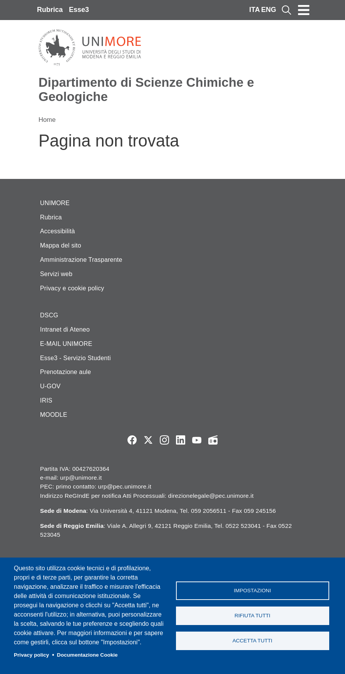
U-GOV (50, 386)
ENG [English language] (268, 9)
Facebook (132, 440)
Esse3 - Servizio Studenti (75, 358)
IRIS (46, 400)
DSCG (49, 315)
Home (47, 119)
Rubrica (50, 9)
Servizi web (56, 274)
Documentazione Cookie (87, 655)
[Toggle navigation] (303, 10)
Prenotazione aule (65, 372)
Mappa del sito (60, 245)
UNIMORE (55, 203)
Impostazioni (252, 590)
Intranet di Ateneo (65, 329)
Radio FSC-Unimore (213, 440)
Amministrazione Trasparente (81, 259)
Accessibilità (57, 231)
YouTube (197, 440)
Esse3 (79, 9)
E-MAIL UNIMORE (66, 343)
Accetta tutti (253, 641)
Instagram (164, 440)
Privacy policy (31, 655)
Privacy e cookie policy (72, 288)
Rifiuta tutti (252, 615)
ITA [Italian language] (254, 9)
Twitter (148, 440)
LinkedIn (181, 440)
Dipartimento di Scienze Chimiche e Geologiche (146, 89)
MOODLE (53, 414)
